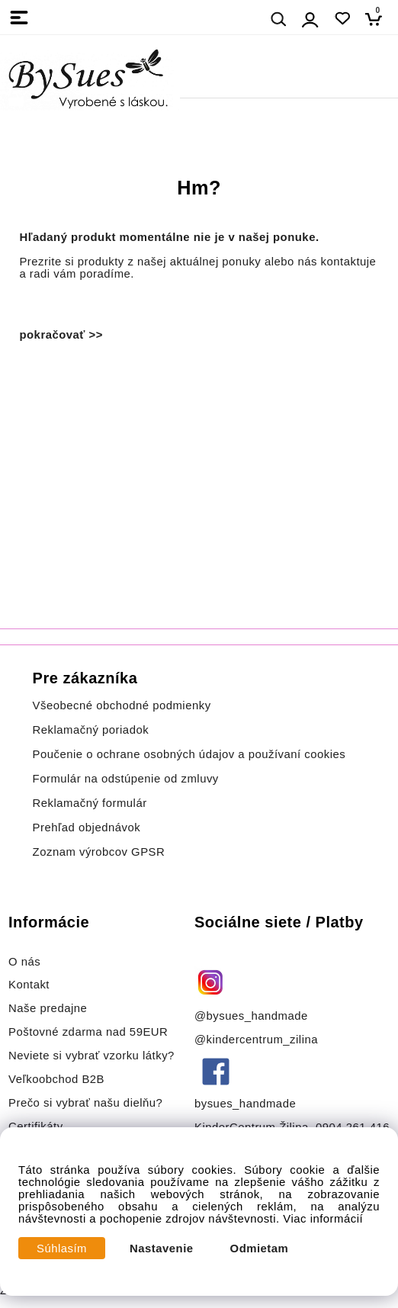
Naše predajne (47, 1008)
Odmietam (259, 1248)
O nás (24, 962)
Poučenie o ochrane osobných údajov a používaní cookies (189, 754)
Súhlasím (62, 1248)
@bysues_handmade (251, 1016)
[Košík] (377, 18)
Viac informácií (323, 1219)
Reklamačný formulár (90, 803)
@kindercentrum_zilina (258, 1039)
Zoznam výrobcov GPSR (99, 852)
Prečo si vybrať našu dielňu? (85, 1103)
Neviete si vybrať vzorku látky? (91, 1055)
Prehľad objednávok (87, 827)
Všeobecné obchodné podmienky (122, 705)
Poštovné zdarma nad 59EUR (88, 1032)
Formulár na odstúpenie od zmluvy (126, 779)
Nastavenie (162, 1248)
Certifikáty (35, 1126)
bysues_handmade (247, 1103)
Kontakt (30, 985)
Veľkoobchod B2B (56, 1079)
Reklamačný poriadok (91, 730)
